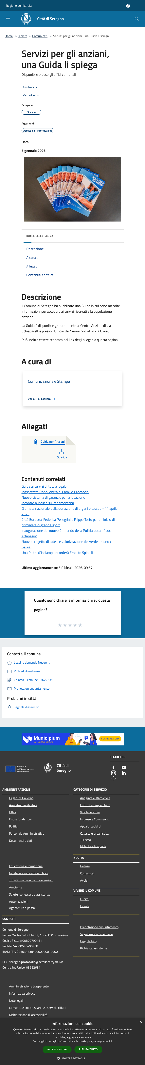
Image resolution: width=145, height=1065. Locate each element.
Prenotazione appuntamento (99, 927)
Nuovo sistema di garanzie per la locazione (53, 497)
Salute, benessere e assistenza (29, 894)
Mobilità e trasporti (93, 846)
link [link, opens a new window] (110, 1041)
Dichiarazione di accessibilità (28, 1014)
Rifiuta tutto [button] (88, 1049)
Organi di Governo (21, 798)
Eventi (84, 906)
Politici (13, 826)
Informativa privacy (22, 993)
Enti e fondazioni (20, 819)
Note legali (16, 1000)
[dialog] (72, 1041)
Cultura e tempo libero (95, 805)
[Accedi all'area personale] (128, 5)
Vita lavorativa (90, 812)
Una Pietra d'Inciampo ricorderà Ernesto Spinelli (57, 552)
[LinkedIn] (124, 773)
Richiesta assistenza (93, 948)
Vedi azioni (32, 95)
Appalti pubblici (90, 826)
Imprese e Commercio (94, 819)
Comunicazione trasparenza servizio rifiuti (37, 1007)
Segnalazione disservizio (96, 934)
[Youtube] (124, 767)
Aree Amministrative (23, 805)
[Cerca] (136, 19)
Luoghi (84, 899)
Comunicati (39, 36)
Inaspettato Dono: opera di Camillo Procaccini (55, 492)
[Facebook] (114, 767)
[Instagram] (114, 773)
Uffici (12, 812)
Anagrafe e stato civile (95, 798)
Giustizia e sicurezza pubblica (28, 873)
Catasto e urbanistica (94, 833)
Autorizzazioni (18, 901)
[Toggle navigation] (8, 18)
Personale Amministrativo (26, 833)
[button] (72, 1058)
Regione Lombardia (19, 5)
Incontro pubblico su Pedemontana (48, 503)
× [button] (140, 1022)
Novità (22, 36)
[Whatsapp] (114, 778)
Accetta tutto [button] (57, 1049)
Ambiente (15, 887)
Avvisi (84, 880)
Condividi (31, 87)
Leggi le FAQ (88, 941)
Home (9, 36)
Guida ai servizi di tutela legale (44, 486)
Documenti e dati (20, 840)
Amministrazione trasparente (29, 986)
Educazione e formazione (26, 866)
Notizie (85, 866)
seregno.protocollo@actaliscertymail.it (36, 961)
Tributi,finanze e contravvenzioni (31, 880)
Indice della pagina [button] (39, 236)
